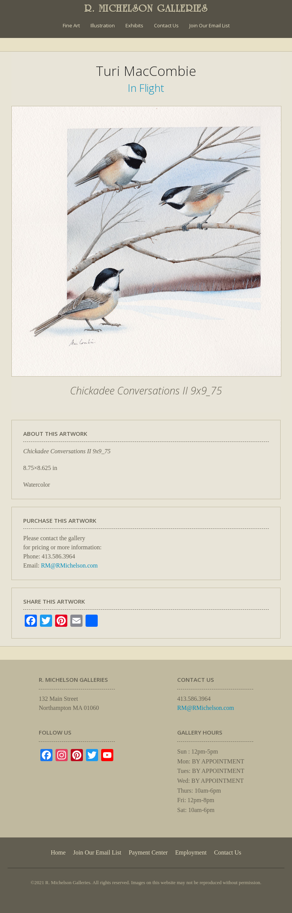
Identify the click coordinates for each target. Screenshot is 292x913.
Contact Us (166, 25)
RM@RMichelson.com (69, 565)
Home (58, 852)
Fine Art (71, 25)
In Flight (146, 88)
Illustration (102, 25)
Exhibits (134, 25)
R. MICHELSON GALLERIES (146, 8)
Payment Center (148, 852)
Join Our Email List (209, 25)
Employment (191, 852)
